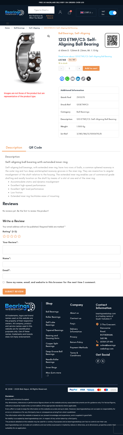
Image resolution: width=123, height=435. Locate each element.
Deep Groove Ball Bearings (54, 352)
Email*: (6, 270)
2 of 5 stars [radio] (8, 236)
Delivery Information (76, 330)
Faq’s (72, 323)
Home (7, 28)
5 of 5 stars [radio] (19, 236)
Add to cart (91, 68)
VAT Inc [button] (103, 12)
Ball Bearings (19, 28)
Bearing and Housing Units (52, 336)
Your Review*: (10, 242)
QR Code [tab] (35, 147)
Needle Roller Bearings (52, 360)
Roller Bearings (53, 317)
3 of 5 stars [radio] (11, 236)
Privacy (73, 337)
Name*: (7, 258)
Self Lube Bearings (50, 323)
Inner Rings (51, 367)
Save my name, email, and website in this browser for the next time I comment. (51, 282)
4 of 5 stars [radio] (15, 236)
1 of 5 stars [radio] (4, 236)
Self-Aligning (34, 28)
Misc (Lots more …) (53, 374)
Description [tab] (14, 147)
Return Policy (76, 342)
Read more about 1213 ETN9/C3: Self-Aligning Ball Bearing (85, 56)
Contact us (75, 318)
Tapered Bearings (54, 330)
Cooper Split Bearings (52, 344)
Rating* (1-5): (10, 231)
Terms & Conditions (75, 354)
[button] (7, 23)
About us (74, 313)
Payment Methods (79, 347)
